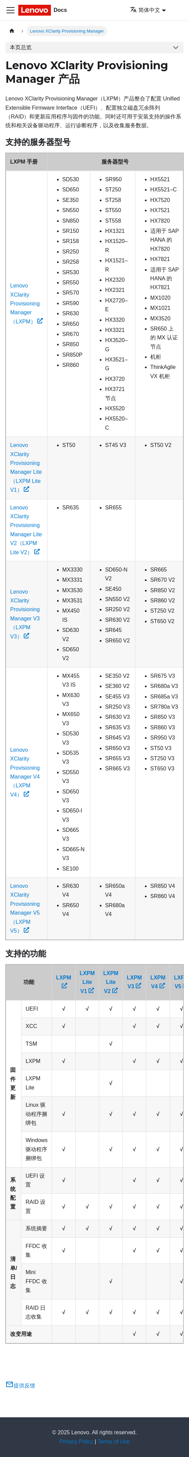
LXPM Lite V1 (87, 982)
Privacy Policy (76, 1441)
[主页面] (11, 31)
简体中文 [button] (145, 10)
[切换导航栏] (10, 10)
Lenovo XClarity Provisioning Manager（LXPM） (26, 303)
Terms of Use (114, 1441)
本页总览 (21, 47)
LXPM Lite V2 (110, 982)
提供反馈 (20, 1385)
